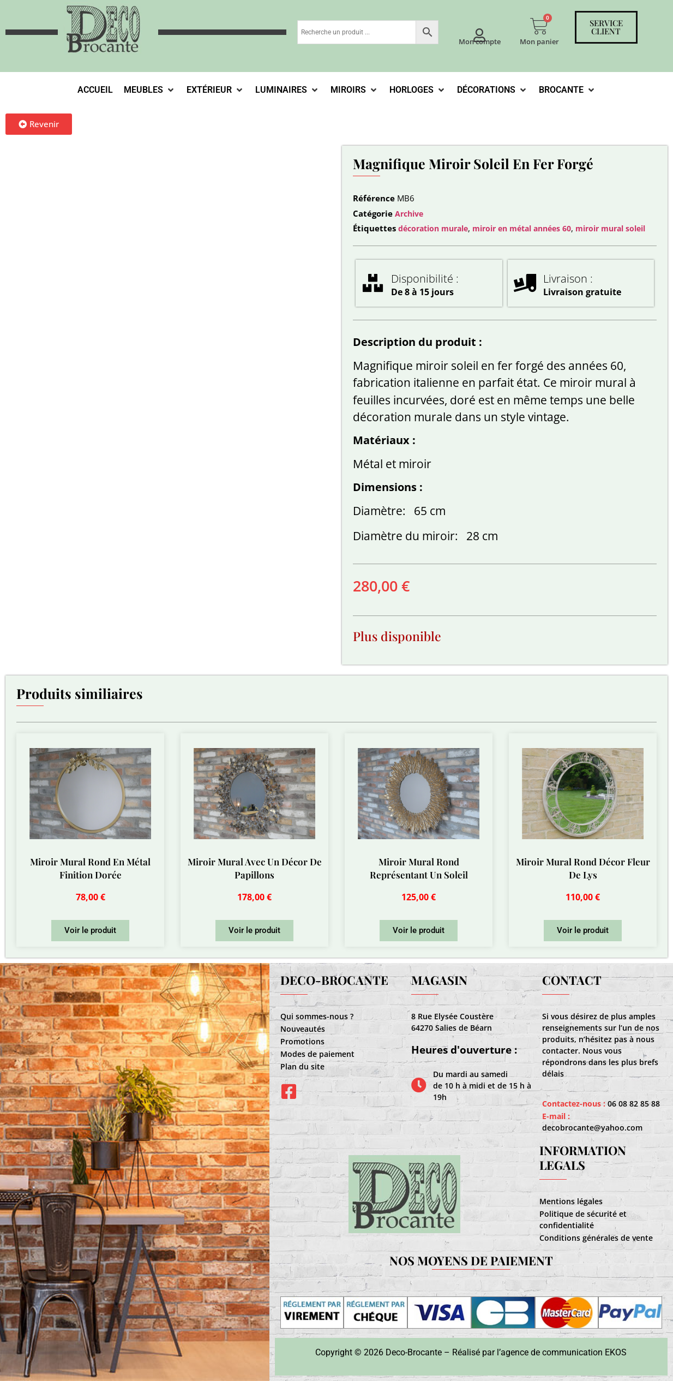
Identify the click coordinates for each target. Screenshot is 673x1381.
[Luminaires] (287, 90)
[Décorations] (492, 90)
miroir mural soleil (610, 228)
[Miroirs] (354, 90)
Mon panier (539, 41)
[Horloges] (418, 90)
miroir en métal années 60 (521, 228)
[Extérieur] (215, 90)
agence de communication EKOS (564, 1352)
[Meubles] (149, 90)
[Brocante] (567, 90)
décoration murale (433, 228)
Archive (409, 213)
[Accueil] (95, 90)
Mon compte (480, 41)
